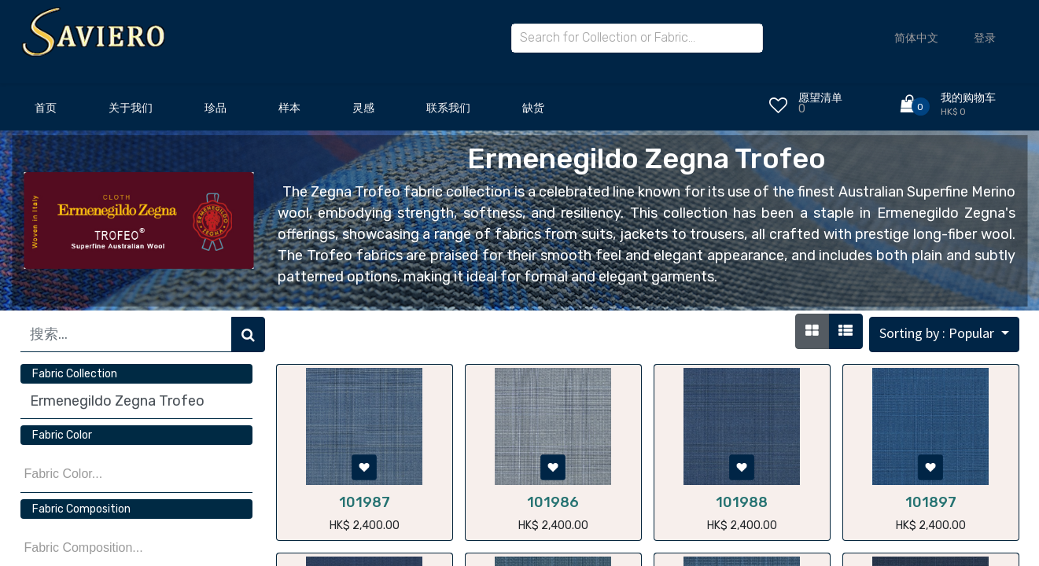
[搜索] (248, 334)
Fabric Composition (81, 509)
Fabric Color (62, 435)
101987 (364, 502)
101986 (553, 502)
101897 (930, 502)
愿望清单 (820, 98)
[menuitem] (45, 112)
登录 (985, 38)
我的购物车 (968, 98)
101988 (742, 502)
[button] (944, 334)
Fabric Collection (74, 373)
